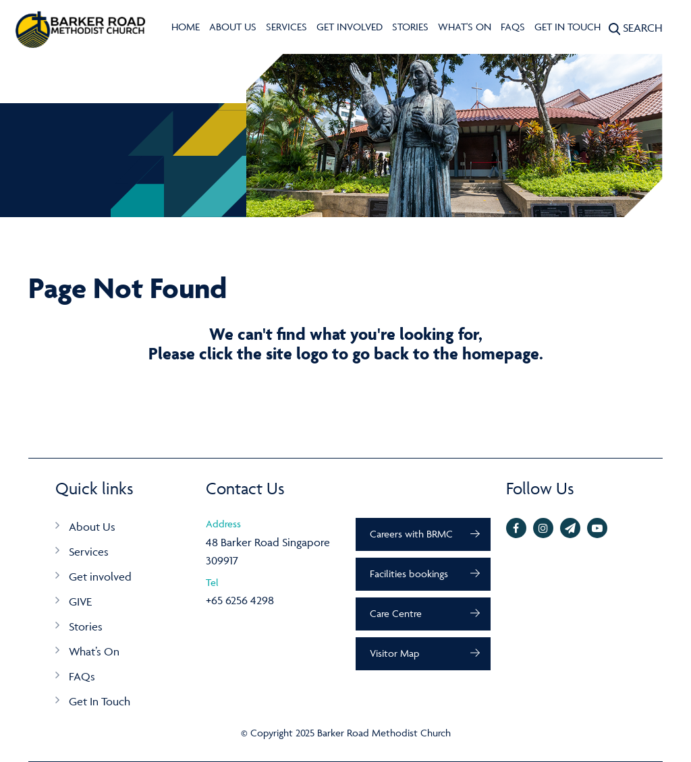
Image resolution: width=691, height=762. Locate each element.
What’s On (94, 651)
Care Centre (396, 613)
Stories (410, 26)
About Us (232, 26)
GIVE (80, 601)
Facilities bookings (409, 573)
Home (185, 26)
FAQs (513, 26)
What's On (464, 26)
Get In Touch (567, 26)
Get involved (349, 26)
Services (286, 26)
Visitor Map (394, 653)
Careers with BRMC (411, 533)
